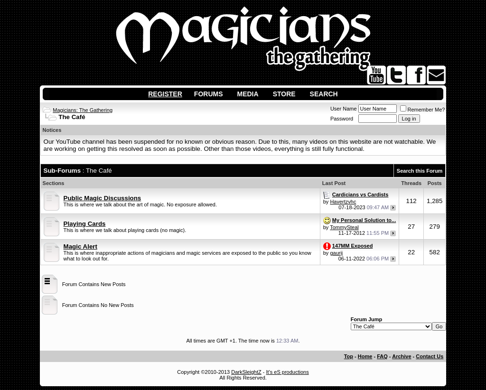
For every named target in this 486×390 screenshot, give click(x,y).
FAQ (382, 356)
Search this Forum (420, 171)
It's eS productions (287, 372)
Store (284, 94)
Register (165, 94)
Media (248, 94)
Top (348, 356)
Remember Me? (422, 109)
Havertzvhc (343, 201)
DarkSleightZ (246, 372)
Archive (401, 356)
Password (341, 118)
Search (324, 94)
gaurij (336, 253)
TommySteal (344, 227)
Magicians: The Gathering (82, 110)
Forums (208, 94)
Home (365, 356)
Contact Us (429, 356)
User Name (343, 108)
